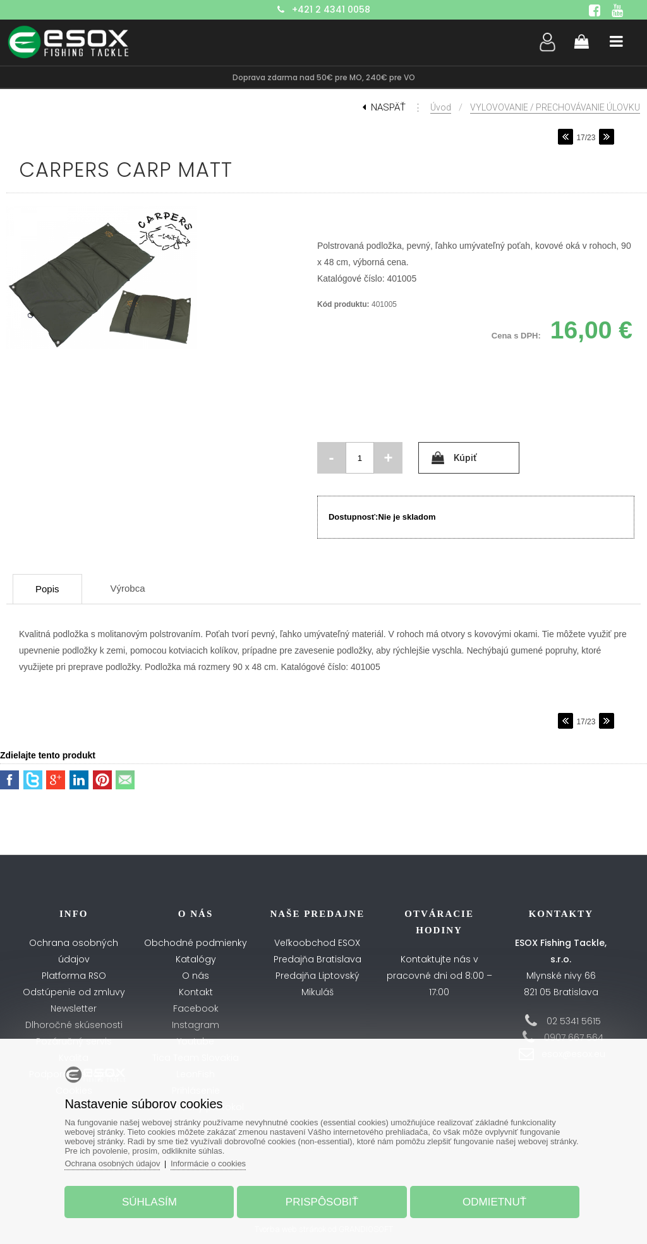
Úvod (440, 107)
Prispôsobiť (322, 1202)
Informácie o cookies (208, 1163)
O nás (195, 975)
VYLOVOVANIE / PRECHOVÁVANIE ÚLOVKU (555, 107)
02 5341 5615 (574, 1021)
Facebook (196, 1008)
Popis (47, 588)
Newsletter (74, 1008)
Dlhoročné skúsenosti (74, 1025)
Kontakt (196, 992)
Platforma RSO (74, 975)
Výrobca (128, 588)
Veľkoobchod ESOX (317, 942)
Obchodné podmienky (195, 942)
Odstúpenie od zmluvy (74, 992)
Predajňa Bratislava (317, 959)
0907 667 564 (573, 1037)
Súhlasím (149, 1202)
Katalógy (196, 959)
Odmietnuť (494, 1202)
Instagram (195, 1025)
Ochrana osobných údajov (112, 1163)
